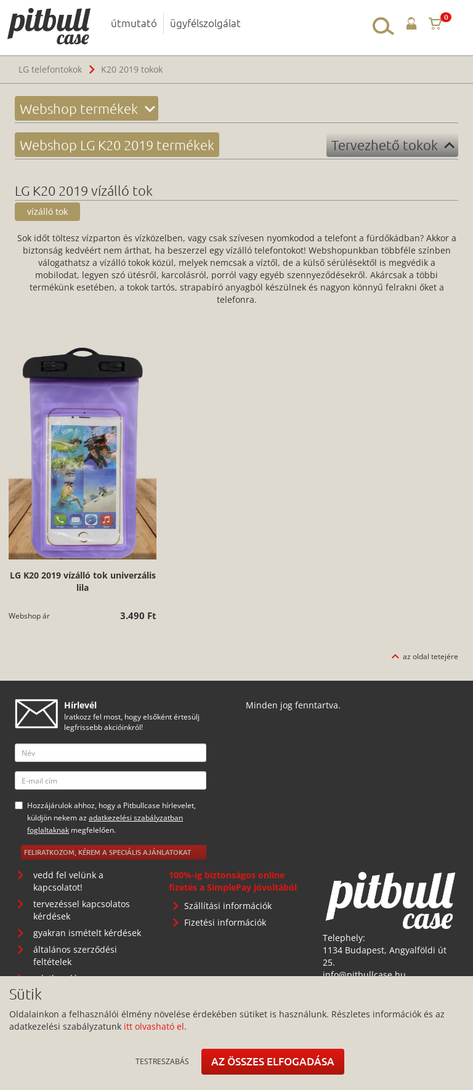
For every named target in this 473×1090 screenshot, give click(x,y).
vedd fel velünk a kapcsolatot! (68, 881)
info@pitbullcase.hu (364, 974)
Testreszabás (162, 1061)
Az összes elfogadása (272, 1061)
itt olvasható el (154, 1026)
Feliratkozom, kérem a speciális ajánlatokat (107, 852)
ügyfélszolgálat (205, 23)
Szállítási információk (228, 906)
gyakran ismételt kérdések (87, 933)
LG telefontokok (50, 69)
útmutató (134, 23)
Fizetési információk (225, 922)
